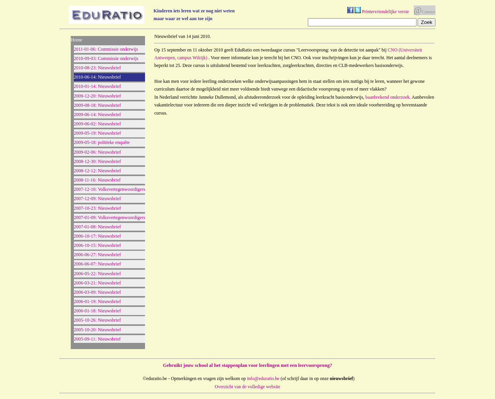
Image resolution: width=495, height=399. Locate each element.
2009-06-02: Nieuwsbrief (97, 124)
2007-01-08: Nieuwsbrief (97, 226)
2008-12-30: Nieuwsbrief (97, 161)
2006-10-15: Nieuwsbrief (97, 245)
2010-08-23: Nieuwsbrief (97, 67)
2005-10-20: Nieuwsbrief (97, 329)
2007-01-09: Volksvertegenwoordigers (109, 217)
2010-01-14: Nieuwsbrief (97, 86)
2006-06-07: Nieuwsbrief (97, 264)
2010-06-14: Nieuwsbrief (97, 77)
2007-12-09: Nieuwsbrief (97, 198)
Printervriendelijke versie (385, 11)
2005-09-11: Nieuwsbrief (97, 339)
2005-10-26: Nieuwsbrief (97, 320)
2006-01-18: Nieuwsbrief (97, 310)
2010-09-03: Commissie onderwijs (106, 58)
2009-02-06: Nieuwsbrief (97, 152)
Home (76, 40)
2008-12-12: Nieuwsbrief (97, 170)
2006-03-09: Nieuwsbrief (97, 292)
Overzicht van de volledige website (247, 386)
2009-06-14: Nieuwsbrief (97, 114)
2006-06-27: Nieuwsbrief (97, 254)
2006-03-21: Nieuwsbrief (97, 283)
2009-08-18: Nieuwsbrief (97, 105)
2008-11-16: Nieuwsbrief (97, 180)
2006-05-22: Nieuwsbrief (97, 273)
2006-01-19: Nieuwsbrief (97, 301)
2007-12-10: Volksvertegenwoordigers (109, 189)
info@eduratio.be (263, 378)
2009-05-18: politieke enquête (102, 142)
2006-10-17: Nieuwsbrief (97, 236)
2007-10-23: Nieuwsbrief (97, 208)
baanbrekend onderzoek (387, 97)
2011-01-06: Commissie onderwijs (106, 49)
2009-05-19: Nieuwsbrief (97, 133)
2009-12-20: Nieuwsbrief (97, 96)
